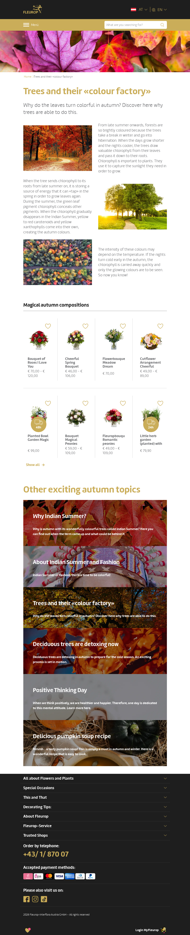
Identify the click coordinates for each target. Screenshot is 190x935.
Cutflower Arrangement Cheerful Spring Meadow (150, 367)
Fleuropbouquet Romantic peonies (115, 440)
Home (27, 76)
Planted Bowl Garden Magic (38, 438)
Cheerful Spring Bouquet (72, 363)
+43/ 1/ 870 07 (46, 854)
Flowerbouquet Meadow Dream (115, 363)
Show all (33, 464)
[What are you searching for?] (135, 25)
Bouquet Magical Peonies (72, 440)
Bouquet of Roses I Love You (37, 363)
